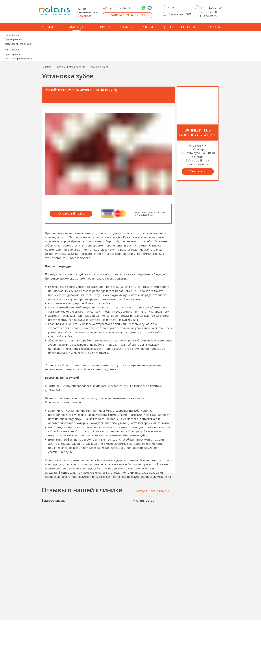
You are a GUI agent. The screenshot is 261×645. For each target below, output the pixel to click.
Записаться (197, 171)
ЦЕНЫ (167, 27)
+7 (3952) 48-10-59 (123, 8)
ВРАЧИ (105, 27)
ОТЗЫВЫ (126, 27)
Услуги (59, 66)
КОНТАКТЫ (213, 27)
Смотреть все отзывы (151, 491)
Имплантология (76, 66)
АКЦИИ (148, 27)
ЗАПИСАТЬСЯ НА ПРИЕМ (127, 15)
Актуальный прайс (71, 213)
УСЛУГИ (47, 27)
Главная (46, 66)
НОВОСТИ (188, 27)
